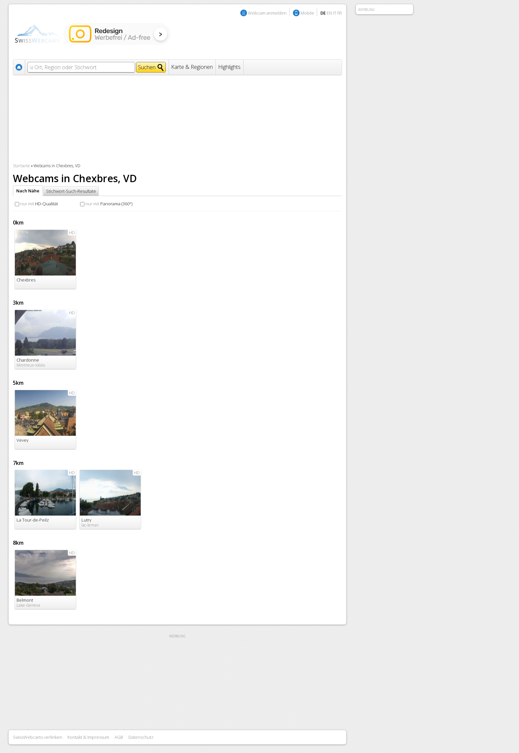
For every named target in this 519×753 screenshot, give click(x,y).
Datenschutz (141, 737)
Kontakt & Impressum (88, 737)
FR (339, 13)
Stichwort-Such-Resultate (71, 191)
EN (329, 13)
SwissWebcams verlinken (37, 737)
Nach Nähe (27, 191)
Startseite (21, 166)
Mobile (307, 13)
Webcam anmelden (267, 13)
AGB (119, 737)
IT (334, 13)
